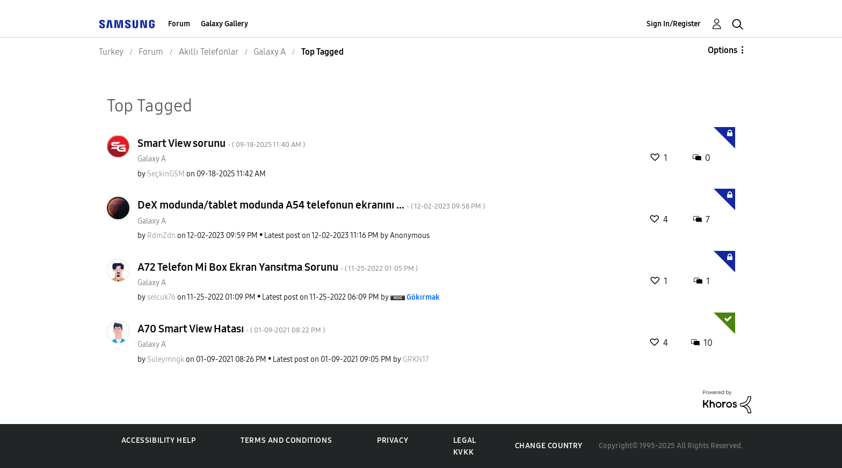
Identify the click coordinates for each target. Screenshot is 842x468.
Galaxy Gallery (224, 23)
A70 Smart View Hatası (231, 328)
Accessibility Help (158, 440)
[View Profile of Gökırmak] (423, 297)
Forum (179, 23)
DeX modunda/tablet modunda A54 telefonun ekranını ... (311, 204)
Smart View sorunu (221, 143)
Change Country (549, 445)
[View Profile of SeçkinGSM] (166, 174)
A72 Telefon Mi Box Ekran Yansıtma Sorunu (277, 267)
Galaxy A (151, 159)
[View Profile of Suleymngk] (165, 359)
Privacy (392, 440)
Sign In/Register (674, 23)
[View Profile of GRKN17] (416, 359)
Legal (464, 440)
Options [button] (722, 50)
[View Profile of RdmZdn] (161, 235)
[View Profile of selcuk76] (161, 297)
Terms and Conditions (286, 440)
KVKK (463, 452)
